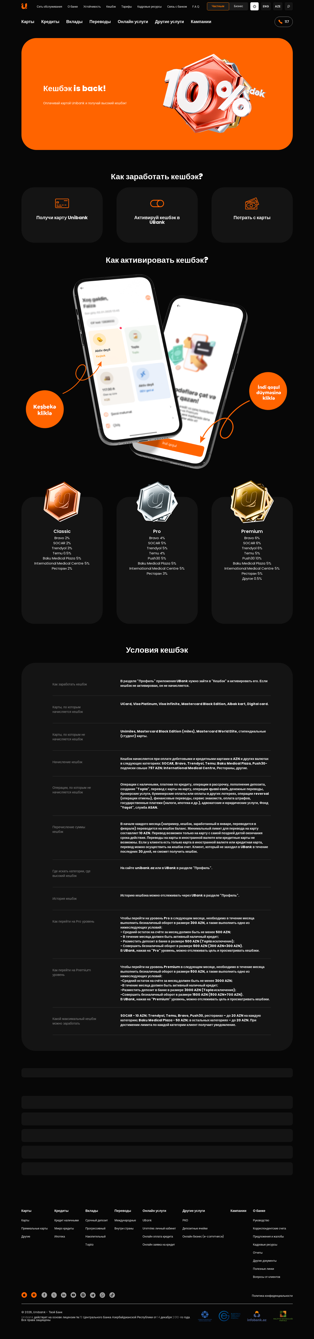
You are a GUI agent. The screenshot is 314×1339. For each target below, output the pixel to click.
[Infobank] (256, 1316)
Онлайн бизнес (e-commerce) (203, 1236)
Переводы (100, 21)
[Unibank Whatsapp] (103, 1295)
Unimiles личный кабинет (159, 1228)
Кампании (201, 21)
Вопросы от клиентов (266, 1277)
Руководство (261, 1220)
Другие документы (265, 1261)
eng (266, 6)
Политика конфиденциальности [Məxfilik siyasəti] (272, 1296)
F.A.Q (195, 6)
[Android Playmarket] (34, 1295)
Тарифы (126, 6)
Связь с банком (177, 6)
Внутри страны (124, 1228)
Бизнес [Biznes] (238, 6)
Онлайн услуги (133, 21)
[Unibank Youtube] (74, 1295)
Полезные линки (263, 1269)
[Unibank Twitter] (54, 1295)
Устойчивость (92, 6)
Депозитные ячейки (195, 1228)
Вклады (74, 21)
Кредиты (50, 21)
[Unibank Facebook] (45, 1295)
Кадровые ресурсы (149, 6)
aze (278, 6)
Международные (125, 1220)
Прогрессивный (95, 1228)
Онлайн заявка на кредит (159, 1244)
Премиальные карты (34, 1228)
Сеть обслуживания (49, 6)
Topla (89, 1244)
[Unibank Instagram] (83, 1295)
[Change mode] (254, 6)
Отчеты (258, 1253)
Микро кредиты (64, 1228)
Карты (27, 21)
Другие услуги (169, 21)
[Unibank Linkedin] (64, 1295)
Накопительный (95, 1236)
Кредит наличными (66, 1220)
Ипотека (59, 1236)
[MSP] (283, 1316)
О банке (73, 6)
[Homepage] (24, 8)
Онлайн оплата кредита (158, 1236)
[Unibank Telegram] (93, 1295)
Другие (25, 1236)
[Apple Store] (24, 1295)
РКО (185, 1220)
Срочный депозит (96, 1220)
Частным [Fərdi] (218, 6)
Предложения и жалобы (268, 1236)
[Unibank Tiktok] (112, 1295)
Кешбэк (111, 6)
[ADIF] (205, 1316)
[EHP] (229, 1316)
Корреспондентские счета (269, 1228)
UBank (147, 1220)
